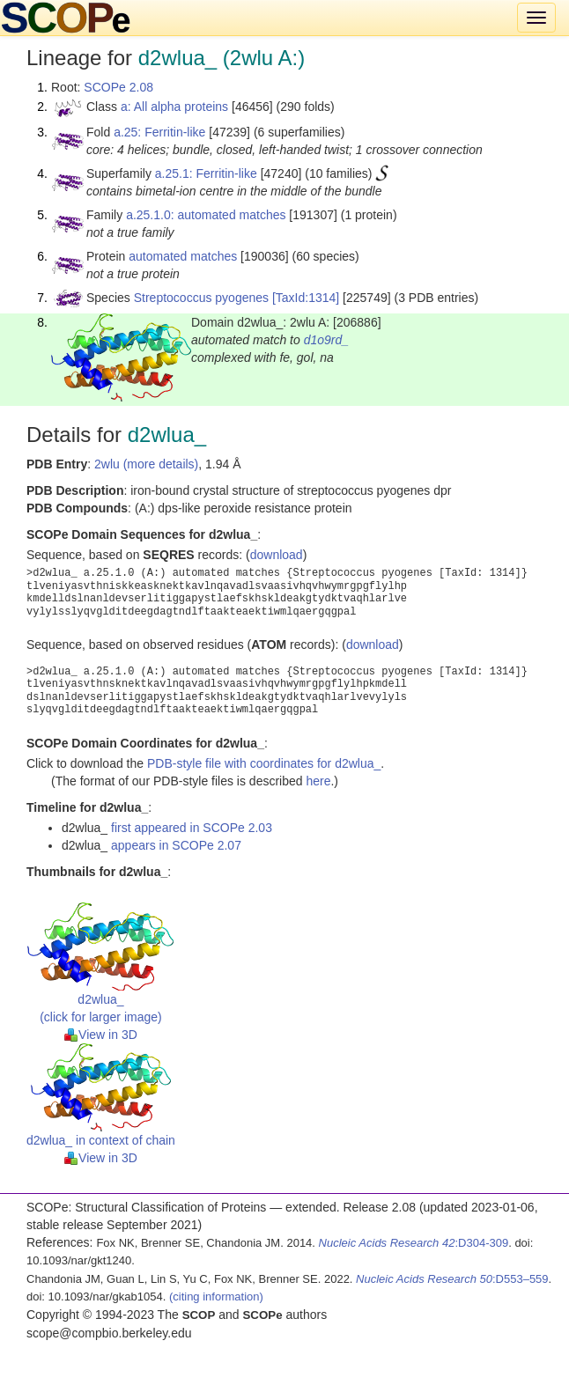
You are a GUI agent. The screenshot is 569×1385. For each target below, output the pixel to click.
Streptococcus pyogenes (201, 298)
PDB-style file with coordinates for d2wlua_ (264, 763)
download (276, 555)
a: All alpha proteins (174, 106)
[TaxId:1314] (305, 298)
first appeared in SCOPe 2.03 (191, 828)
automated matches (183, 256)
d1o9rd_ (326, 340)
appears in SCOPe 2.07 (176, 845)
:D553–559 (452, 1279)
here (318, 781)
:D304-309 (414, 1242)
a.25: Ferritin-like (159, 132)
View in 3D (100, 1035)
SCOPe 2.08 (118, 87)
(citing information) (216, 1296)
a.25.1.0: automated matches (205, 215)
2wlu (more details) (146, 464)
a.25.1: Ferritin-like (206, 173)
